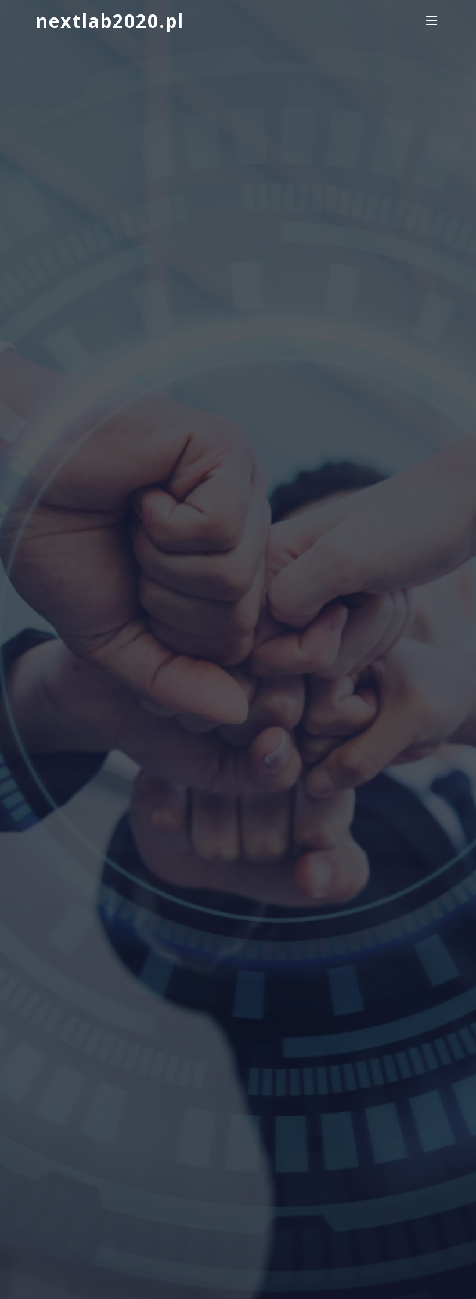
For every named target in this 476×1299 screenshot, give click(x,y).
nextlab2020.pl (110, 20)
